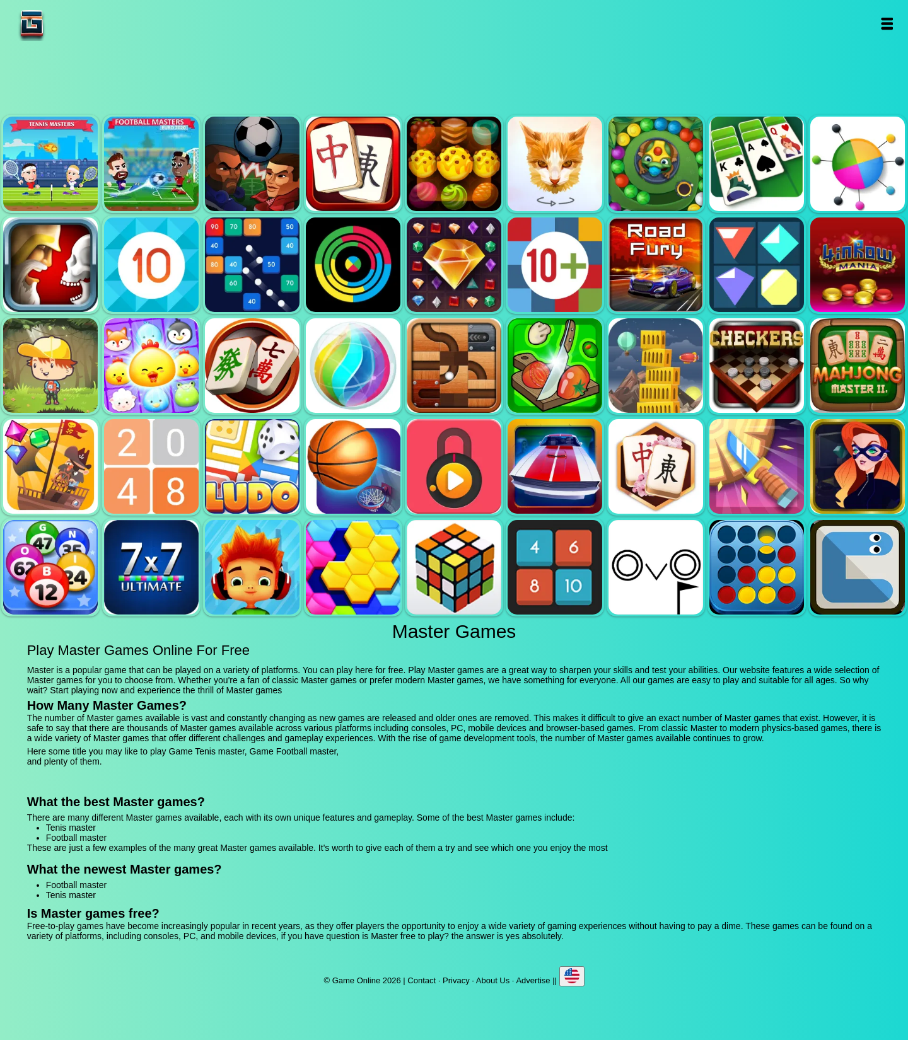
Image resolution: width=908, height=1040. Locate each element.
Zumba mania (655, 164)
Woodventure (50, 365)
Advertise (533, 980)
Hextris (353, 567)
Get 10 (151, 264)
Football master (151, 164)
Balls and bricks (252, 264)
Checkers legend (756, 365)
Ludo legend (252, 466)
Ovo (655, 567)
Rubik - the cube (454, 567)
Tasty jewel (454, 164)
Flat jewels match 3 (756, 264)
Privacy (456, 980)
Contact (421, 980)
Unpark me (555, 466)
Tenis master (50, 164)
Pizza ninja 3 (555, 365)
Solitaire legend (756, 164)
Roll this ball (454, 365)
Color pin (857, 164)
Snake (857, 567)
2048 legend (151, 466)
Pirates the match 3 (50, 466)
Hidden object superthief (857, 466)
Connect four (756, 567)
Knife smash (756, 466)
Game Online (71, 23)
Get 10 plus (555, 264)
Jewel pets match (151, 365)
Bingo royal (50, 567)
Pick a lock (454, 466)
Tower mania (655, 365)
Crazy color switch (353, 264)
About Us (492, 980)
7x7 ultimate (151, 567)
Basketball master (353, 466)
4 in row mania (857, 264)
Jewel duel (50, 264)
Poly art (555, 164)
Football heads (252, 164)
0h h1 (555, 567)
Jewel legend (454, 264)
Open (887, 23)
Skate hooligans (252, 567)
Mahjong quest (353, 164)
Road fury (655, 264)
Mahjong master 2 (857, 365)
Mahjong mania (252, 365)
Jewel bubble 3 (353, 365)
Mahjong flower (655, 466)
